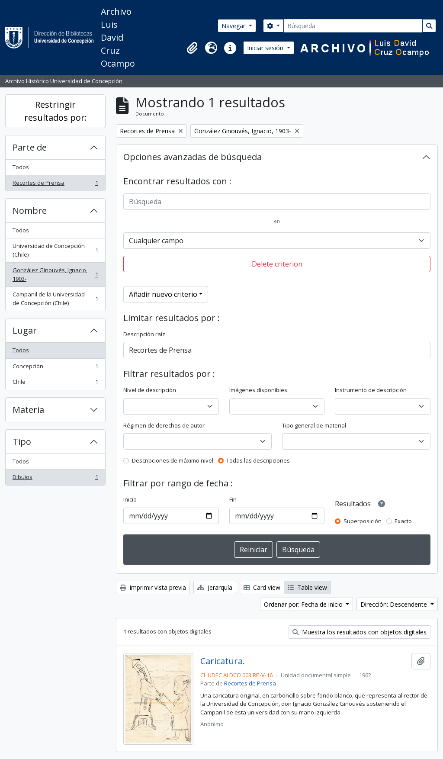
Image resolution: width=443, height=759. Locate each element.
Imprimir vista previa (153, 587)
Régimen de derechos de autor (164, 425)
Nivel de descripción (149, 390)
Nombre (30, 210)
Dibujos (55, 479)
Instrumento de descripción (371, 390)
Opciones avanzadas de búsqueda (192, 157)
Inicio (130, 499)
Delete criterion (277, 264)
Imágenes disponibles (258, 390)
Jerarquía (214, 587)
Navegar (234, 26)
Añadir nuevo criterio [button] (163, 294)
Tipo (22, 441)
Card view (262, 587)
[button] (192, 48)
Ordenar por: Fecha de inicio (304, 604)
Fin (233, 499)
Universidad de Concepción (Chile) (55, 250)
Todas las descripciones (258, 460)
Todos (21, 167)
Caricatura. (222, 661)
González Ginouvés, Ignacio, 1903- (55, 274)
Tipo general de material (314, 425)
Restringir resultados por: (55, 111)
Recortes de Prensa (55, 184)
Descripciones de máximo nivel (172, 460)
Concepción (55, 368)
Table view (307, 587)
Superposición (362, 521)
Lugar (25, 330)
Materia (28, 409)
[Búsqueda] (353, 25)
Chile (55, 383)
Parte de (30, 147)
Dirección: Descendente (394, 604)
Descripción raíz (144, 334)
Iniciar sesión (266, 48)
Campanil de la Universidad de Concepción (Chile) (55, 298)
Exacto (403, 521)
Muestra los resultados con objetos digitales (359, 632)
